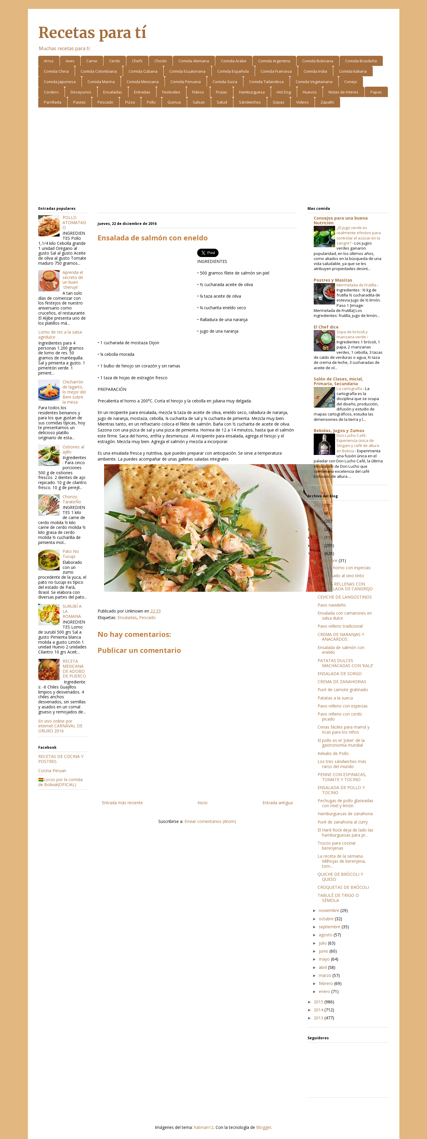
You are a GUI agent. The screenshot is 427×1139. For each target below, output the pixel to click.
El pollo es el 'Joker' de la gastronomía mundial (341, 742)
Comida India (315, 71)
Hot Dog (284, 92)
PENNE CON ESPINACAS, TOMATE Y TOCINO (342, 777)
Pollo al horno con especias (344, 567)
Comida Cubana (143, 71)
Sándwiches (250, 102)
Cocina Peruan (52, 770)
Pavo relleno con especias (343, 706)
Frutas (221, 92)
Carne (91, 61)
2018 (319, 537)
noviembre (329, 910)
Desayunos (81, 92)
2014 (319, 1010)
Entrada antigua (277, 802)
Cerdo (114, 61)
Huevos (310, 92)
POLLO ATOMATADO (74, 222)
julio (323, 943)
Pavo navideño (332, 605)
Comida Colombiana (99, 71)
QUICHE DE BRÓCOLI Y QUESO (340, 876)
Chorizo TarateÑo (72, 499)
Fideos (198, 92)
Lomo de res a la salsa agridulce (60, 334)
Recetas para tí (92, 32)
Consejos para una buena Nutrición (341, 220)
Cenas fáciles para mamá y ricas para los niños (343, 729)
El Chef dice (326, 327)
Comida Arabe (233, 61)
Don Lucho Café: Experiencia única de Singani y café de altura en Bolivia (358, 443)
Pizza (130, 102)
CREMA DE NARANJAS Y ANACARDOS (341, 637)
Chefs (137, 61)
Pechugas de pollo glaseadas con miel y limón (345, 803)
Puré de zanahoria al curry (343, 822)
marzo (325, 975)
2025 (319, 505)
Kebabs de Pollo (333, 753)
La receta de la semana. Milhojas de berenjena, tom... (342, 861)
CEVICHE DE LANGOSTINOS (345, 597)
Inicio (202, 802)
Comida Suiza (225, 81)
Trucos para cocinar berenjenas (337, 845)
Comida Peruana (186, 81)
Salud (222, 102)
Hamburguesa (252, 92)
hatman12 (204, 1127)
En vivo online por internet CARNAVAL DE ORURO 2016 (60, 726)
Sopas (278, 102)
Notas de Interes (344, 92)
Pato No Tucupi (71, 553)
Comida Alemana (194, 61)
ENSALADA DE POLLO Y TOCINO (341, 790)
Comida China (56, 71)
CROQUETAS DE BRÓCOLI (343, 887)
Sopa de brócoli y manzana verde (352, 334)
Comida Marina (101, 81)
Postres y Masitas (333, 280)
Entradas (142, 92)
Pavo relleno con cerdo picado (340, 716)
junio (324, 951)
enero (325, 991)
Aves (70, 61)
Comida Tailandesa (266, 81)
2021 (319, 529)
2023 (319, 513)
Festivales (171, 92)
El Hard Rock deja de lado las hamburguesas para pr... (345, 832)
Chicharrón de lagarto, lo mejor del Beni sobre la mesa (74, 391)
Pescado (105, 102)
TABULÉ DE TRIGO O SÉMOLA (338, 897)
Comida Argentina (274, 61)
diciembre (329, 560)
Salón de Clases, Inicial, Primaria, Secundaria (338, 381)
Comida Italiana (353, 71)
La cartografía (350, 388)
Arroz (49, 61)
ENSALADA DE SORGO (340, 673)
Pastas (79, 102)
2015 (319, 1002)
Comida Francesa (276, 71)
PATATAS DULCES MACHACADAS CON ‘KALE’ (345, 663)
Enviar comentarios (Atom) (210, 821)
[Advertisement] (213, 157)
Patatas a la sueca (335, 698)
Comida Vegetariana (314, 81)
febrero (326, 983)
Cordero (51, 92)
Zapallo (327, 102)
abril (323, 967)
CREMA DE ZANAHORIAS (342, 681)
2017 (319, 545)
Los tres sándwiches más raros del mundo (342, 764)
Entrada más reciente (122, 802)
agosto (326, 934)
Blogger (263, 1127)
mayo (325, 959)
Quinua (174, 102)
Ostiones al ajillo (73, 449)
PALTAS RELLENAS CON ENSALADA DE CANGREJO (345, 586)
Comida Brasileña (361, 61)
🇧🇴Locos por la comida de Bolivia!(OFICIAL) (60, 782)
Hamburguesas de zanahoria (345, 813)
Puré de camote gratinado (343, 689)
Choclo (160, 61)
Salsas (199, 102)
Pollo (151, 102)
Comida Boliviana (317, 61)
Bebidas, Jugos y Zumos (339, 430)
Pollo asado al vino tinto (341, 575)
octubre (327, 918)
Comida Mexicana (143, 81)
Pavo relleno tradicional (340, 626)
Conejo (350, 81)
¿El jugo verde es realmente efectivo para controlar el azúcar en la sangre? (359, 235)
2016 (319, 553)
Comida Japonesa (60, 81)
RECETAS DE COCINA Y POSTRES (60, 758)
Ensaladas (112, 92)
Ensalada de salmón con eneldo (341, 650)
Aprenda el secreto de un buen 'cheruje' (73, 279)
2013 (319, 1018)
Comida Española (233, 71)
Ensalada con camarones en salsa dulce (345, 615)
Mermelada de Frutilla (357, 285)
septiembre (330, 926)
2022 (319, 521)
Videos (302, 102)
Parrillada (52, 102)
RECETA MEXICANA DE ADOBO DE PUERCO (74, 668)
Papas (376, 92)
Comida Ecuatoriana (187, 71)
